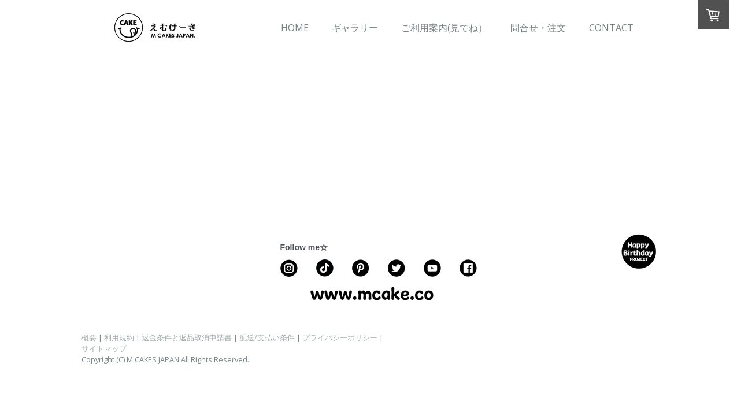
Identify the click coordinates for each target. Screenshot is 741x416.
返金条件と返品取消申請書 (187, 337)
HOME (295, 27)
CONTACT (611, 27)
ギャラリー (355, 27)
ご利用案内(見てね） (444, 27)
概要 (89, 337)
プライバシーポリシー (339, 337)
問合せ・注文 (538, 27)
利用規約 (119, 337)
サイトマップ (104, 348)
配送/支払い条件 (267, 337)
